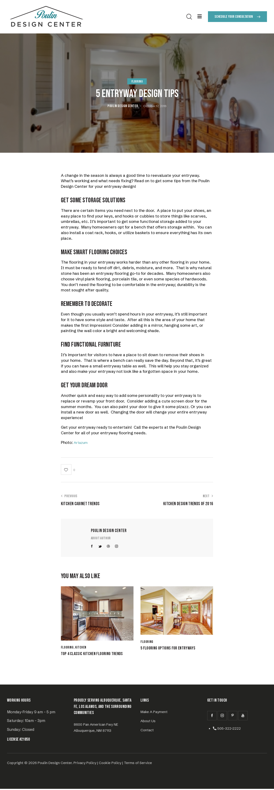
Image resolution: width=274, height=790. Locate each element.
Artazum (82, 442)
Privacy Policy (85, 764)
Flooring (137, 81)
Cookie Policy (110, 764)
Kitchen (80, 647)
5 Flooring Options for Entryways (172, 649)
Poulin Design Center (109, 530)
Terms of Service (138, 764)
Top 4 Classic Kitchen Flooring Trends (96, 655)
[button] (68, 469)
